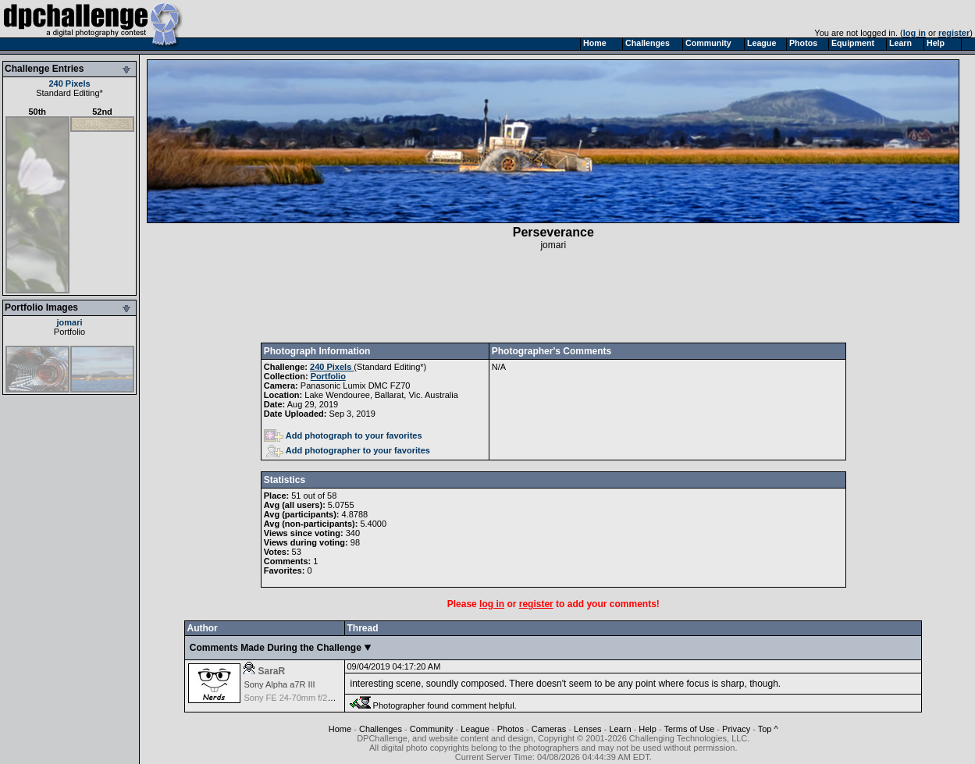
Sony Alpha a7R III (279, 684)
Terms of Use (689, 729)
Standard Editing (67, 93)
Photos (510, 729)
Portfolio (69, 331)
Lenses (587, 729)
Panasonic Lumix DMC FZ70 (356, 385)
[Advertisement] (553, 296)
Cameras (549, 729)
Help (648, 729)
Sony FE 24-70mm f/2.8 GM (297, 697)
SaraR (271, 671)
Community (432, 729)
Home (340, 729)
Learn (620, 729)
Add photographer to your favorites (348, 450)
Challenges (380, 729)
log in (914, 32)
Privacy (736, 729)
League (475, 729)
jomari (69, 322)
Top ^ (768, 729)
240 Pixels (69, 83)
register (954, 32)
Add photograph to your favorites (343, 435)
